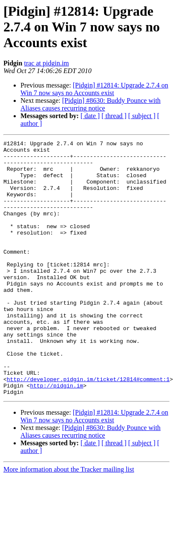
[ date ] (90, 115)
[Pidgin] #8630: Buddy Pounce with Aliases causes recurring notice (90, 104)
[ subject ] (142, 115)
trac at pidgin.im (46, 63)
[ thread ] (114, 115)
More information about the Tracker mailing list (68, 520)
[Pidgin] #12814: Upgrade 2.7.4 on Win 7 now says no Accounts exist (94, 89)
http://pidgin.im (56, 435)
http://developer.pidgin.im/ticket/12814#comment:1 (88, 427)
